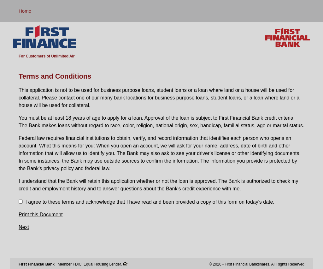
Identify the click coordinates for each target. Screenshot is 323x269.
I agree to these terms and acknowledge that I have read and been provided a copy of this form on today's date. (149, 202)
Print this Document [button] (41, 214)
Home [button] (25, 11)
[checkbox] (21, 202)
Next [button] (24, 227)
